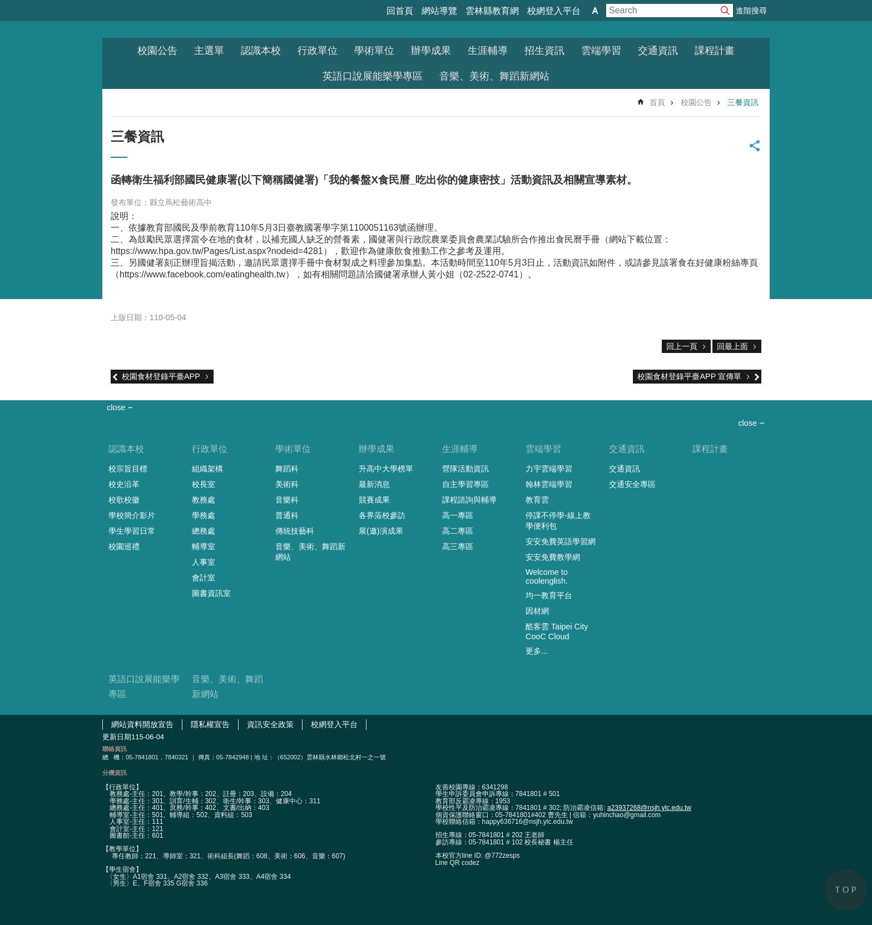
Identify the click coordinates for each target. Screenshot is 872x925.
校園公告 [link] (157, 50)
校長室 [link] (203, 484)
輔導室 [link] (203, 546)
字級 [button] (595, 10)
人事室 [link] (203, 562)
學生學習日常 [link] (131, 530)
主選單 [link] (209, 50)
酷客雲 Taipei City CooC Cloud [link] (557, 631)
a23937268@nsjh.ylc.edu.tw (649, 808)
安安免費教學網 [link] (553, 557)
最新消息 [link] (374, 484)
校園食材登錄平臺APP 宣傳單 (689, 376)
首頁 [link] (657, 102)
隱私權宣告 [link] (210, 724)
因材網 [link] (537, 610)
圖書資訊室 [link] (211, 593)
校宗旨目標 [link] (127, 468)
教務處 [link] (203, 499)
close (747, 423)
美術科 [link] (287, 484)
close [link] (116, 407)
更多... (537, 650)
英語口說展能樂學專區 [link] (373, 76)
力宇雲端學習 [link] (549, 468)
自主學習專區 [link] (465, 484)
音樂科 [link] (287, 499)
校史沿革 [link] (124, 484)
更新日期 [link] (116, 737)
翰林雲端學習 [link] (549, 484)
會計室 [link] (203, 577)
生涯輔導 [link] (488, 50)
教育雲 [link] (537, 499)
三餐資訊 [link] (743, 102)
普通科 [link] (287, 515)
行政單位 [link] (318, 50)
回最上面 (732, 346)
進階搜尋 (751, 10)
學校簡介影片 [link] (131, 515)
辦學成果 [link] (431, 50)
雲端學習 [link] (601, 50)
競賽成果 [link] (374, 499)
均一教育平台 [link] (549, 595)
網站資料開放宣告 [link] (142, 724)
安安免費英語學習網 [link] (561, 541)
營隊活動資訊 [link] (465, 468)
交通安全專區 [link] (632, 484)
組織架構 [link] (207, 468)
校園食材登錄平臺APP (161, 376)
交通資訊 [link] (658, 50)
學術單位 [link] (374, 50)
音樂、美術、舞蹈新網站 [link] (494, 76)
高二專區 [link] (457, 530)
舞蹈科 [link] (287, 468)
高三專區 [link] (457, 546)
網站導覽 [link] (439, 11)
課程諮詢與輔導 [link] (469, 499)
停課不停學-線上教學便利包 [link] (558, 520)
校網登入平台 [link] (554, 11)
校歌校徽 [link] (124, 499)
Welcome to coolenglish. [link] (547, 576)
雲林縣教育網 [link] (492, 11)
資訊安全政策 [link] (270, 724)
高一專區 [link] (457, 515)
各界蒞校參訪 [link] (382, 515)
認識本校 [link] (261, 50)
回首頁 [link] (400, 11)
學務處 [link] (203, 515)
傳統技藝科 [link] (294, 530)
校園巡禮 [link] (124, 546)
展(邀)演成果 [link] (381, 530)
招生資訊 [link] (544, 50)
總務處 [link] (203, 530)
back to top (845, 890)
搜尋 (725, 10)
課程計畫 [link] (715, 50)
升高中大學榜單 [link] (386, 468)
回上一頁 (681, 346)
